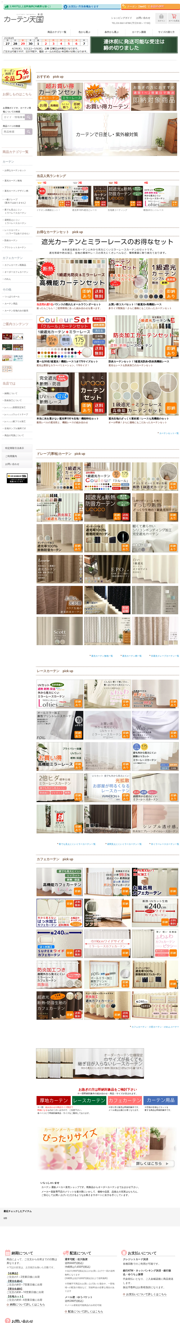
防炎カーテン (10, 240)
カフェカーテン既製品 (15, 265)
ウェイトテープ (16, 414)
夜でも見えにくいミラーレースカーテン (15, 211)
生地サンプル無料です (15, 428)
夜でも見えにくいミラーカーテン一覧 (76, 844)
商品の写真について (14, 435)
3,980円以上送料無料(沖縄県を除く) (27, 6)
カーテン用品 (10, 303)
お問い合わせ (143, 18)
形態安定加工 (15, 407)
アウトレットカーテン (15, 247)
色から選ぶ (84, 32)
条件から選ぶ (112, 32)
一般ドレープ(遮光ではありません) (15, 201)
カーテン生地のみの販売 (16, 310)
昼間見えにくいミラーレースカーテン (15, 221)
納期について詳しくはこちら (27, 1304)
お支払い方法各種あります (81, 6)
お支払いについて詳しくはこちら (146, 1294)
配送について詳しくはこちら (85, 1311)
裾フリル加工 (15, 421)
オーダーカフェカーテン (16, 272)
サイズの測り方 (166, 32)
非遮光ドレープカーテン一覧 (164, 656)
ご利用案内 (11, 456)
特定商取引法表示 (14, 448)
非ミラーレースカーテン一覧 (164, 844)
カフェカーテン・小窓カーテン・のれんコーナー (154, 1027)
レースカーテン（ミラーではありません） (17, 232)
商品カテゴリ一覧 (57, 32)
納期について (10, 393)
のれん (7, 279)
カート (174, 18)
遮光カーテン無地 (13, 180)
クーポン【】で (143, 6)
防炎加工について (13, 400)
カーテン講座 (139, 32)
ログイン (161, 18)
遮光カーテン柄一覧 (131, 656)
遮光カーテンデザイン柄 (16, 191)
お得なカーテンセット (15, 170)
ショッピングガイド (121, 18)
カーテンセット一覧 (168, 433)
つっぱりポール (12, 296)
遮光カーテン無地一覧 (101, 656)
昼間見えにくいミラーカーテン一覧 (123, 844)
